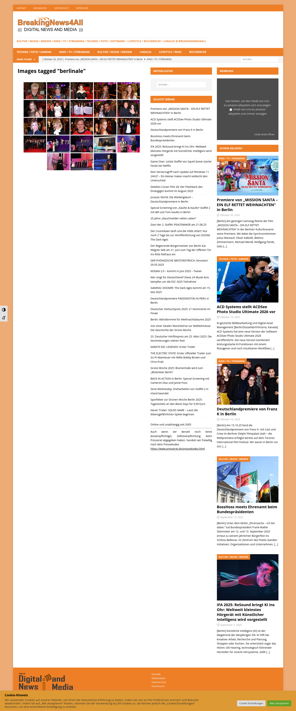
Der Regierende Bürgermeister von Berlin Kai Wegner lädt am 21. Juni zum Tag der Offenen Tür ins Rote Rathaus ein (180, 250)
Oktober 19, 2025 (230, 317)
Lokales (145, 52)
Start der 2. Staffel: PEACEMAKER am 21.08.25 (178, 224)
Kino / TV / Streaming (74, 52)
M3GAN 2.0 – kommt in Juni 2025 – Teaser (176, 271)
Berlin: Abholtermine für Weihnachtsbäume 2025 (180, 319)
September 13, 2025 (231, 517)
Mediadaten (40, 8)
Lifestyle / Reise (170, 52)
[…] (225, 246)
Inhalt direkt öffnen (264, 134)
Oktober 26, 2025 (230, 215)
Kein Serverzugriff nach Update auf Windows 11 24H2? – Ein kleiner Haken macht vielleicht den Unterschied (179, 176)
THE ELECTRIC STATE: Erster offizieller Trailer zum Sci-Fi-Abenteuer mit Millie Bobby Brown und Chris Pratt (180, 357)
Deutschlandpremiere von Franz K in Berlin (176, 130)
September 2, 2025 (231, 625)
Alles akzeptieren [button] (279, 703)
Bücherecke (197, 52)
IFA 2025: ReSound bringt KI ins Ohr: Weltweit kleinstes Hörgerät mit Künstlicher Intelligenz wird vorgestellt (181, 151)
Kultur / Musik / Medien (114, 52)
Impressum (82, 8)
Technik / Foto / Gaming (34, 52)
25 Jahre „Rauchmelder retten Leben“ (173, 218)
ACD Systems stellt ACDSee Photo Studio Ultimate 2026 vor (246, 309)
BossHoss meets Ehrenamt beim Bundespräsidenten (247, 509)
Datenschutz (61, 8)
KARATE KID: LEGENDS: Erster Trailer (172, 347)
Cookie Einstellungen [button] (251, 703)
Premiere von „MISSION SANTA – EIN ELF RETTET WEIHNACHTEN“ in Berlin (247, 204)
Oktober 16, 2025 (230, 419)
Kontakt (21, 8)
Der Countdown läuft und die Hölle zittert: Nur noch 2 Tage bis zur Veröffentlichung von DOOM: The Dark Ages (180, 235)
